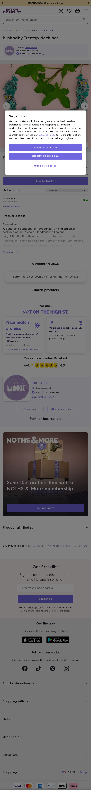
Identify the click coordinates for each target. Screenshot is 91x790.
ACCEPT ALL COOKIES (45, 147)
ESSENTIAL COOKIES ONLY (45, 156)
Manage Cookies (45, 165)
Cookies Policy (47, 135)
